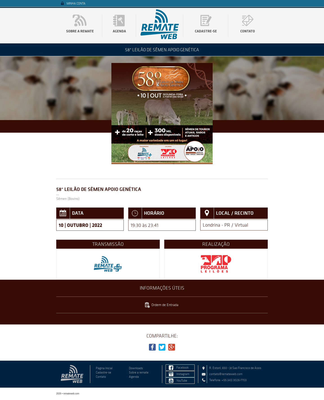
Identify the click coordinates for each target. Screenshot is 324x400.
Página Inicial (104, 368)
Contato (247, 31)
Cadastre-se (206, 31)
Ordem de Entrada (164, 305)
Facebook (182, 367)
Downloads (136, 368)
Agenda (119, 31)
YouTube (181, 380)
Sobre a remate (80, 31)
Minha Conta (76, 3)
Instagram (182, 374)
